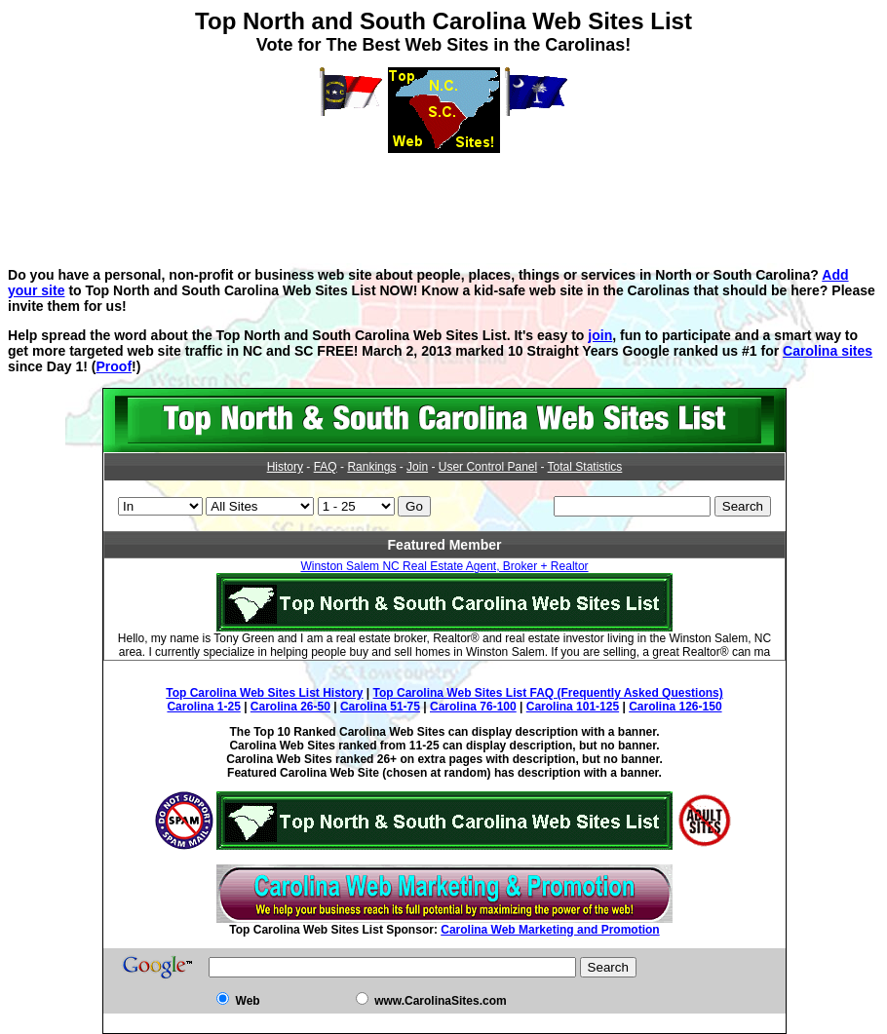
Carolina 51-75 (380, 706)
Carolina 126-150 (675, 706)
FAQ (325, 467)
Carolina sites (827, 351)
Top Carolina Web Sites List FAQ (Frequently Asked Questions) (548, 693)
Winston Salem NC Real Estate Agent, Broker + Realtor (444, 566)
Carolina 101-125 (572, 706)
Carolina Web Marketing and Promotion (550, 930)
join (600, 335)
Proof (114, 366)
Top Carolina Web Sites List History (264, 693)
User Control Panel (488, 467)
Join (417, 467)
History (285, 467)
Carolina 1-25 (203, 706)
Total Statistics (585, 467)
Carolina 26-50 (290, 706)
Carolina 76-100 (473, 706)
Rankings (371, 467)
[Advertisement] (443, 197)
